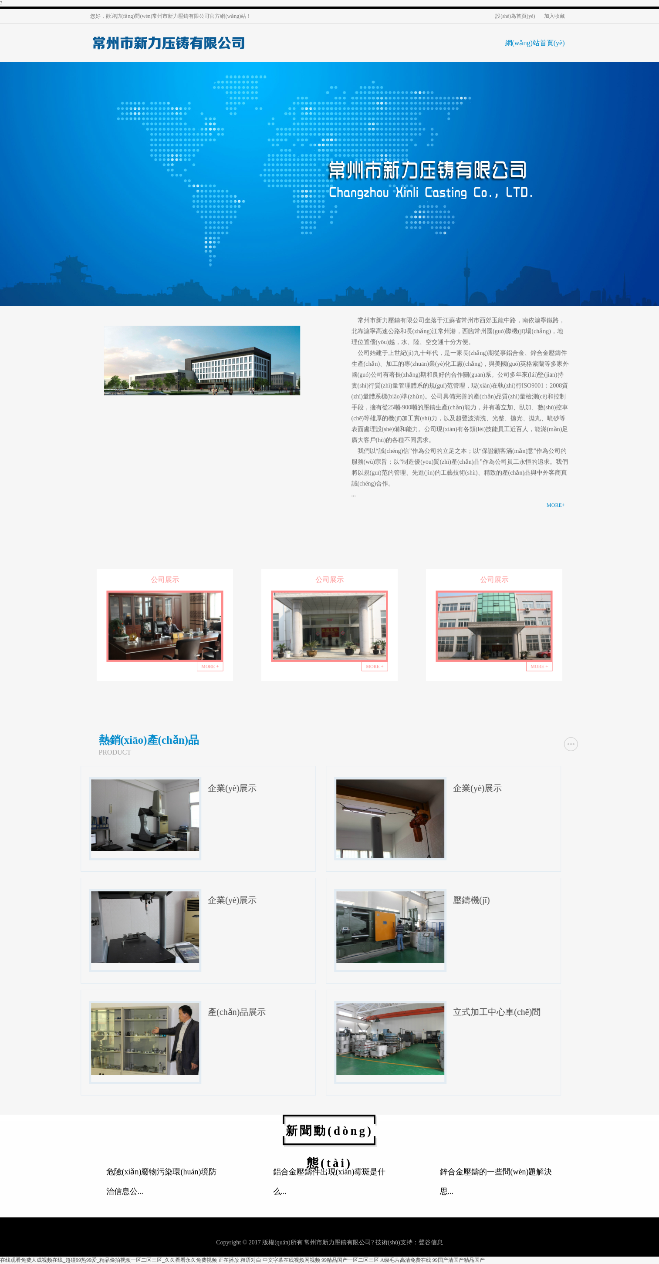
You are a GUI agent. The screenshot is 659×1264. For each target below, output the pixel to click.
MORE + (204, 660)
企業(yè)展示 (329, 788)
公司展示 (165, 586)
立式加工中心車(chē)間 (594, 1012)
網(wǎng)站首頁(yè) (535, 43)
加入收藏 (554, 16)
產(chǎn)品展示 (334, 1012)
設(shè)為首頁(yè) (515, 16)
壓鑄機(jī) (568, 900)
